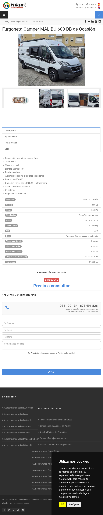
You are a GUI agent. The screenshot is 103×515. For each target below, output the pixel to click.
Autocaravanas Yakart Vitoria (46, 489)
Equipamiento (11, 136)
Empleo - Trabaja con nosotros (53, 438)
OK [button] (62, 504)
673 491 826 (89, 306)
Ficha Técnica (11, 143)
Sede (7, 149)
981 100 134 (68, 306)
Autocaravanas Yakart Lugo (45, 476)
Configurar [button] (74, 504)
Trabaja (91, 4)
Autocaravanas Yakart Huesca (46, 457)
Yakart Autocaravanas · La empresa (55, 420)
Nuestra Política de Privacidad (52, 432)
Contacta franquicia (84, 7)
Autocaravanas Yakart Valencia (47, 482)
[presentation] (51, 361)
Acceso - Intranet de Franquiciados (54, 444)
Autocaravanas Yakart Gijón (45, 451)
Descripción (10, 130)
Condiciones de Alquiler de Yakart (54, 426)
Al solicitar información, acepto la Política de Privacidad (53, 353)
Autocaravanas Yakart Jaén (45, 470)
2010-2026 (8, 500)
